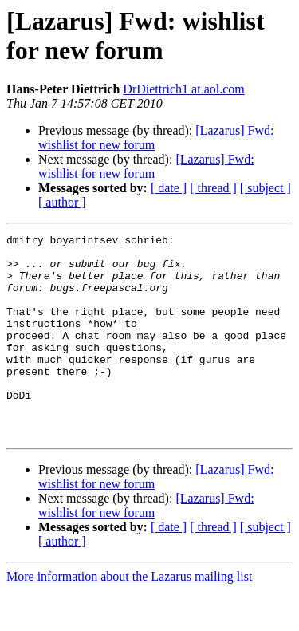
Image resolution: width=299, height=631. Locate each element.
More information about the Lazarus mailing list (129, 617)
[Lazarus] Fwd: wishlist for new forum (146, 166)
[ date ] (169, 188)
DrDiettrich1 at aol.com (183, 89)
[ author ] (62, 202)
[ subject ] (265, 188)
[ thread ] (213, 188)
